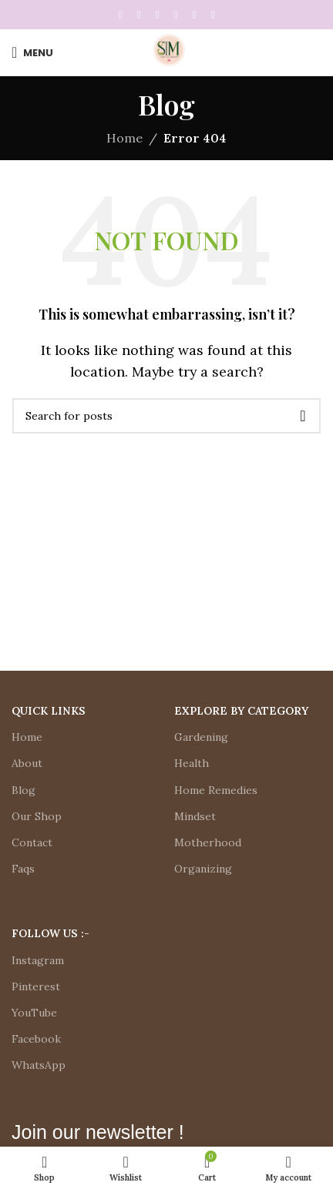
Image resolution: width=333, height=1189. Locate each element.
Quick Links (49, 711)
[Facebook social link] (120, 15)
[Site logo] (166, 51)
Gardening (201, 737)
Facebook (36, 1039)
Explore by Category (241, 711)
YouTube (34, 1013)
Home (124, 138)
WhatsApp (39, 1065)
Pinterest (36, 986)
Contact (32, 842)
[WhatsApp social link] (194, 15)
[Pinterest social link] (157, 15)
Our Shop (37, 816)
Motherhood (207, 842)
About (27, 763)
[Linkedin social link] (175, 15)
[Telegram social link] (213, 15)
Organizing (203, 869)
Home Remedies (215, 790)
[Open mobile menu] (32, 52)
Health (191, 763)
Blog (23, 790)
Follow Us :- (50, 933)
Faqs (23, 869)
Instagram (38, 960)
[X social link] (139, 15)
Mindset (195, 816)
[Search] (166, 416)
